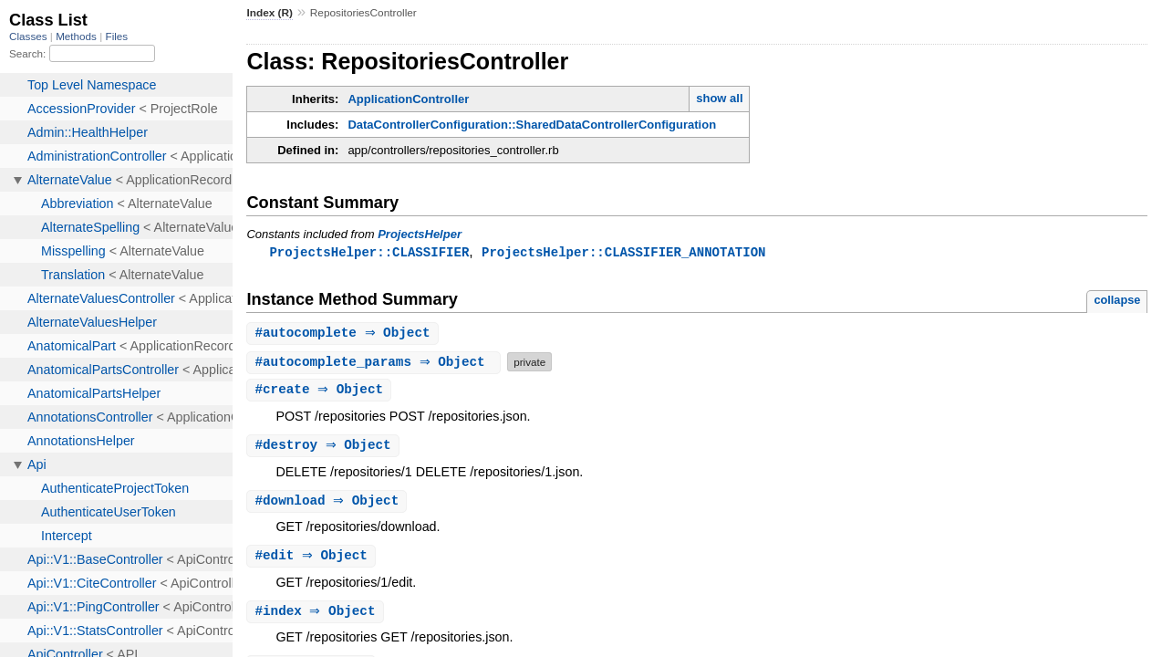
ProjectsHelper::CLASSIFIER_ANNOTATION (624, 252)
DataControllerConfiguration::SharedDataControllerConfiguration (532, 124)
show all (719, 98)
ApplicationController (408, 99)
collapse (1117, 301)
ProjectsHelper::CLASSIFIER (369, 252)
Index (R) (269, 12)
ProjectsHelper (420, 234)
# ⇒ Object (344, 334)
